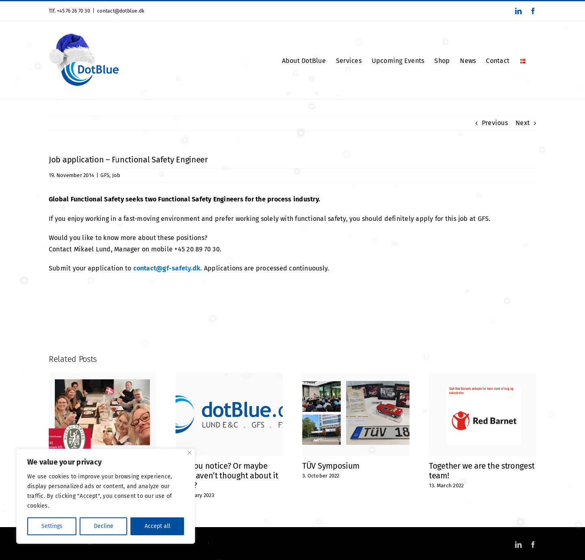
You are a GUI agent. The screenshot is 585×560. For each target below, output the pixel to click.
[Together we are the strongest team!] (482, 377)
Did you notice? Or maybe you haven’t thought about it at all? (227, 475)
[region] (105, 496)
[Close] (189, 452)
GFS (104, 175)
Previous (495, 123)
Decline (103, 526)
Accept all (157, 526)
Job (116, 175)
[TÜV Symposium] (356, 377)
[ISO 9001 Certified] (102, 377)
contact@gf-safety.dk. (167, 268)
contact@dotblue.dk (120, 11)
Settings (52, 526)
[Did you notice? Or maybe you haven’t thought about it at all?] (229, 377)
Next (523, 123)
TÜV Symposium (331, 466)
